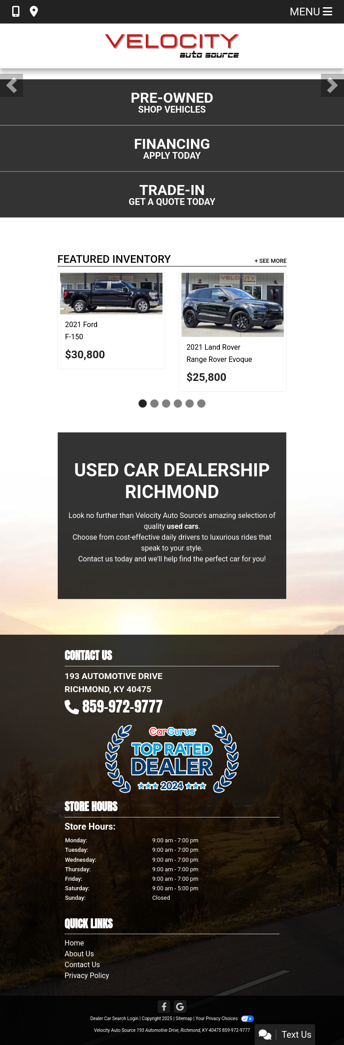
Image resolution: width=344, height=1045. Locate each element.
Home (74, 943)
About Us (79, 954)
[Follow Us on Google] (180, 1007)
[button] (11, 85)
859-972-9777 (123, 706)
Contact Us (82, 964)
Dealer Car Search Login (114, 1018)
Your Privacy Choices (224, 1018)
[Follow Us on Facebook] (164, 1007)
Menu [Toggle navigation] (311, 11)
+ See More (271, 260)
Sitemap (184, 1018)
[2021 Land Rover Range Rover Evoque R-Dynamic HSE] (232, 305)
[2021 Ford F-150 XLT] (111, 294)
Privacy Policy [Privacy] (87, 975)
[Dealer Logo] (172, 46)
